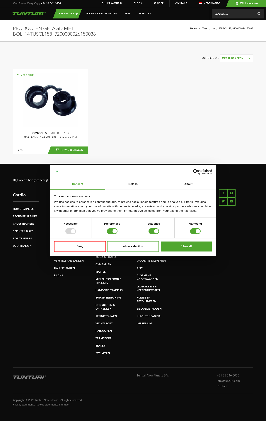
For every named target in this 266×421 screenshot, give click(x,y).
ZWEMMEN (103, 353)
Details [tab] (133, 184)
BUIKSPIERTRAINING (108, 297)
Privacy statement (23, 404)
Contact (181, 3)
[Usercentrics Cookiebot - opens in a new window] (196, 172)
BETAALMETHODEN (149, 309)
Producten (68, 14)
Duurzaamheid (112, 3)
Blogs (138, 3)
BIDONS (101, 346)
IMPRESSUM (144, 323)
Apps (127, 14)
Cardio (19, 195)
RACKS (58, 275)
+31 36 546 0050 (50, 3)
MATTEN (101, 272)
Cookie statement (46, 404)
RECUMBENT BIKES (25, 216)
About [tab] (188, 184)
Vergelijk (25, 75)
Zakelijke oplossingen (101, 14)
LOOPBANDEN (22, 246)
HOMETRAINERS (23, 209)
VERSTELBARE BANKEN (69, 261)
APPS (140, 268)
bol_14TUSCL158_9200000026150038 (233, 29)
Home (193, 29)
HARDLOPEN (104, 331)
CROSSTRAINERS (23, 224)
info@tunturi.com (228, 381)
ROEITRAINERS (22, 238)
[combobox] (236, 58)
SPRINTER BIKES (23, 231)
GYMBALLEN (103, 264)
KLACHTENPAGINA (149, 316)
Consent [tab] (77, 184)
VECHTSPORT (104, 323)
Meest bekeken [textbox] (232, 58)
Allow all (186, 246)
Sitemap (64, 404)
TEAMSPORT (103, 338)
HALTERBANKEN (64, 268)
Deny (79, 246)
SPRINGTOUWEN (106, 316)
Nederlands (209, 3)
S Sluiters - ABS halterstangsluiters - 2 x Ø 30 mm (50, 135)
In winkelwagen (69, 149)
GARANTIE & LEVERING (151, 261)
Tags (204, 29)
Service (158, 3)
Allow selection (133, 246)
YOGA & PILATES (106, 257)
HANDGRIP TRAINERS (109, 290)
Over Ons (144, 14)
